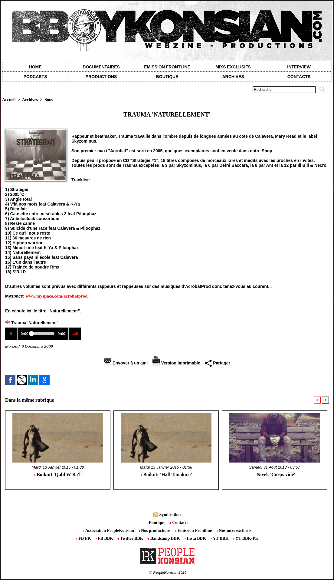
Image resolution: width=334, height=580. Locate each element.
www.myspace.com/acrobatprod (56, 296)
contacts (299, 76)
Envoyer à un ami (126, 363)
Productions (101, 76)
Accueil (8, 99)
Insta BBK (195, 538)
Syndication (170, 514)
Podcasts (35, 76)
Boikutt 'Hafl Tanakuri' (166, 474)
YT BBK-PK (245, 538)
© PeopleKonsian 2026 (167, 572)
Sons (48, 99)
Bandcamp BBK (164, 538)
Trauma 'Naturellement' (34, 322)
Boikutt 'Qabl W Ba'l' (58, 474)
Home (35, 66)
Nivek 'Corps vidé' (274, 474)
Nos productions (155, 530)
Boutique (167, 76)
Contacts (178, 522)
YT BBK (220, 538)
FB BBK (104, 538)
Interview (299, 66)
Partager (217, 363)
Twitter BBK (131, 538)
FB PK (84, 538)
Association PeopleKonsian (109, 530)
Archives (233, 76)
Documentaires (101, 66)
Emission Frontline (167, 66)
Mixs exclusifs (233, 66)
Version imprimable (176, 363)
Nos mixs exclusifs (234, 530)
